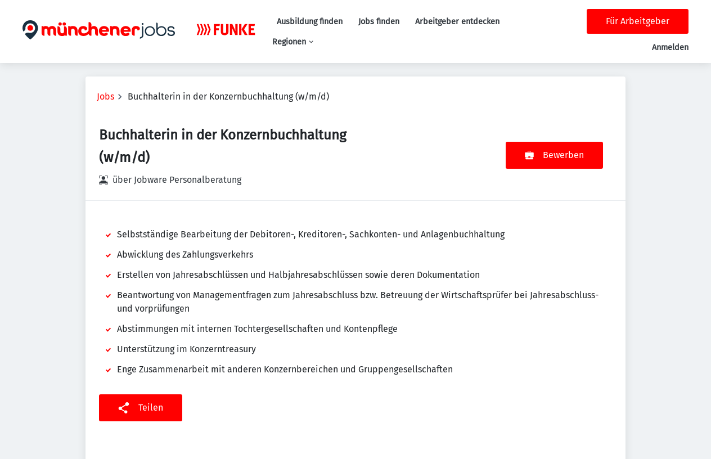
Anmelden (670, 47)
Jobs (105, 96)
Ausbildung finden (310, 21)
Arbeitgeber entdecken (457, 21)
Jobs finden (378, 21)
